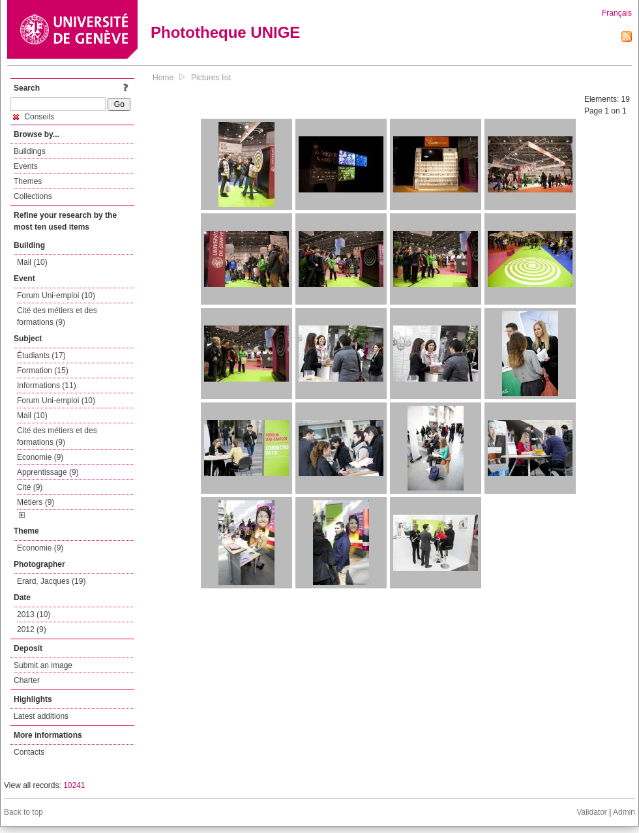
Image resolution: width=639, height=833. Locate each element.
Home (163, 77)
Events (26, 166)
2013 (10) (33, 614)
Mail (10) (32, 262)
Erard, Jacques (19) (51, 581)
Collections (33, 196)
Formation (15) (42, 370)
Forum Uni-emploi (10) (56, 295)
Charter (27, 680)
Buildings (30, 151)
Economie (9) (40, 457)
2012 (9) (31, 629)
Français (617, 13)
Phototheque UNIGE (225, 32)
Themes (28, 181)
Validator (591, 812)
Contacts (29, 752)
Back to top (23, 812)
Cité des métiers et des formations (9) (57, 316)
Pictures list (211, 77)
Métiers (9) (35, 502)
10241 (74, 785)
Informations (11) (46, 385)
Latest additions (41, 716)
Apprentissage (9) (48, 472)
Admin (624, 812)
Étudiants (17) (41, 355)
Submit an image (43, 665)
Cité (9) (29, 487)
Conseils (33, 116)
